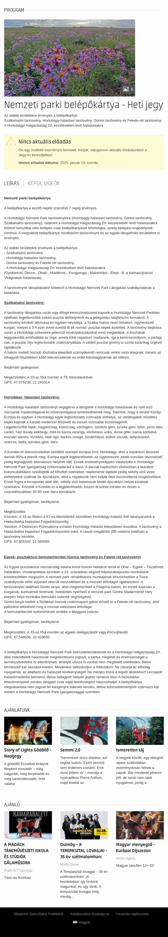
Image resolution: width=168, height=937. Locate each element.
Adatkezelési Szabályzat (89, 914)
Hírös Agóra (125, 858)
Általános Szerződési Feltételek (39, 914)
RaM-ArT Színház (18, 870)
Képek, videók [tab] (44, 184)
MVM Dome (69, 864)
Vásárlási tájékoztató (132, 914)
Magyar (81, 922)
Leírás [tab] (11, 184)
